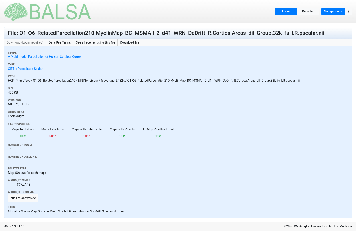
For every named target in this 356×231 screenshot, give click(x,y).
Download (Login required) (25, 42)
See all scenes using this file (95, 42)
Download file (129, 42)
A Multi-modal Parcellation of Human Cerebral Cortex (44, 56)
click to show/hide (23, 198)
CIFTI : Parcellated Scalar (25, 69)
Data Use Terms (60, 42)
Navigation (332, 11)
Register (308, 11)
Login (286, 11)
